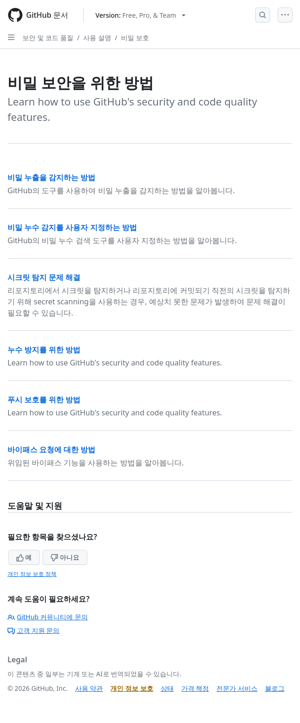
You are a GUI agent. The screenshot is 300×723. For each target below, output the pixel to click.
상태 (167, 688)
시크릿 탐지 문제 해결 (43, 277)
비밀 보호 (135, 37)
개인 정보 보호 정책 (32, 574)
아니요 (64, 557)
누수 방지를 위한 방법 (43, 349)
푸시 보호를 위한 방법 (43, 399)
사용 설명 (97, 37)
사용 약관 (89, 688)
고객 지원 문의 (33, 630)
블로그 (275, 688)
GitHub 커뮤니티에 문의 (47, 616)
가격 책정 (195, 688)
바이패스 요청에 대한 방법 (51, 449)
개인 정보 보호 (131, 688)
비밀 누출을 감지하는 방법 (51, 177)
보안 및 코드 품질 (47, 37)
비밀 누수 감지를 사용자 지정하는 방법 (72, 227)
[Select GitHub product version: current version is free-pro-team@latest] (140, 15)
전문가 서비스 (236, 688)
